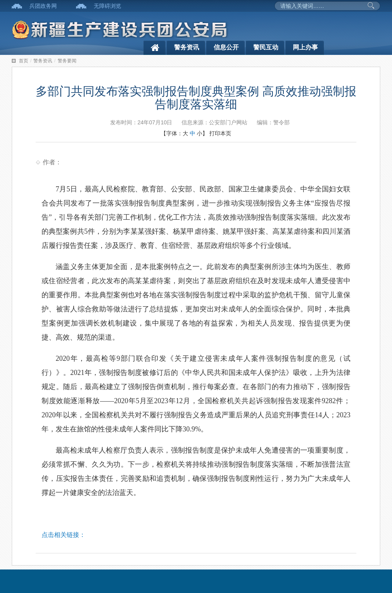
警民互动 (265, 47)
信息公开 (226, 47)
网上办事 (305, 47)
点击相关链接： (63, 534)
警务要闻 (67, 61)
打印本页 (220, 133)
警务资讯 (186, 47)
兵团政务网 (43, 6)
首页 (23, 61)
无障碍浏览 (107, 6)
